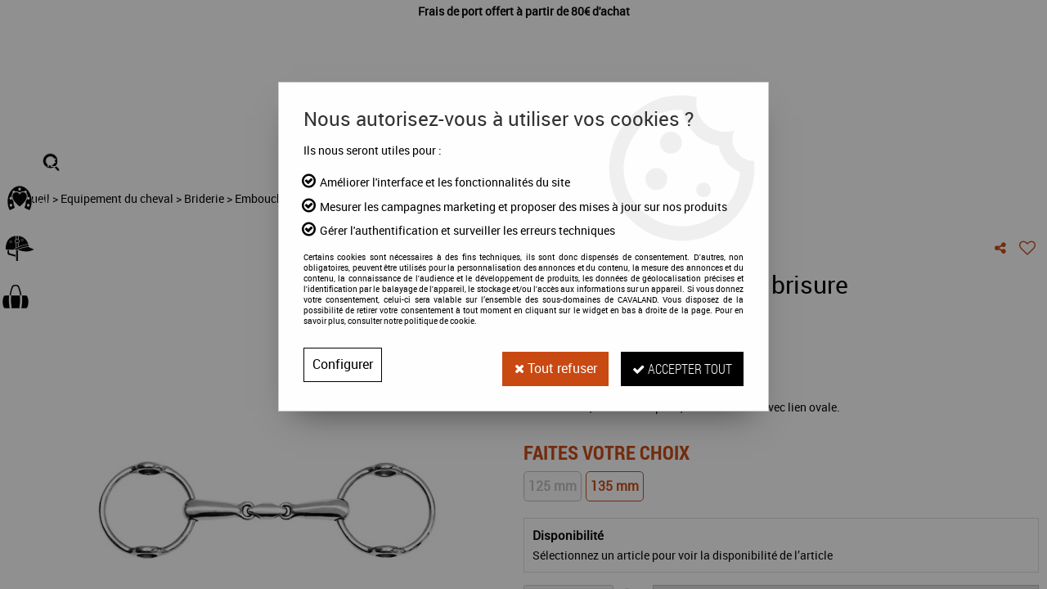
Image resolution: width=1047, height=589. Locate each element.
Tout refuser (550, 365)
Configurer (342, 365)
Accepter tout (680, 364)
